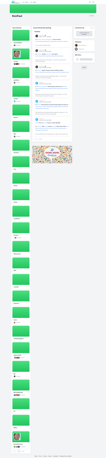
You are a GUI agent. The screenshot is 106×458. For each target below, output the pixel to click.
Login (81, 33)
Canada (16, 287)
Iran (15, 169)
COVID (16, 99)
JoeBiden (16, 80)
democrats (17, 254)
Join (86, 33)
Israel (15, 186)
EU (14, 411)
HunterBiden (18, 43)
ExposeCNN (17, 355)
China (15, 202)
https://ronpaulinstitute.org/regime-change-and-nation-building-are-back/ (52, 72)
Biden (15, 428)
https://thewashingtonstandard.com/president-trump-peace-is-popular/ (51, 41)
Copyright (55, 456)
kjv (14, 374)
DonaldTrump (18, 444)
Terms (40, 456)
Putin (15, 320)
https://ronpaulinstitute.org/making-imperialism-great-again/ (49, 56)
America (16, 303)
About (36, 456)
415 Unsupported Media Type (42, 45)
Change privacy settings (65, 456)
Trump (16, 61)
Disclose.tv (81, 49)
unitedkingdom (19, 338)
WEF (15, 270)
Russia (16, 117)
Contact (50, 456)
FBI (15, 134)
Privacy (45, 456)
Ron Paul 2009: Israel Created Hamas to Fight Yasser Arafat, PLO (51, 134)
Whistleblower (18, 392)
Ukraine (16, 153)
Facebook (17, 219)
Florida (16, 235)
